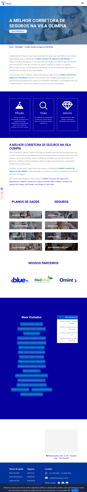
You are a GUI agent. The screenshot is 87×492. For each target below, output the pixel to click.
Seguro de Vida (14, 481)
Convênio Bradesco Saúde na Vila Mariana (31, 329)
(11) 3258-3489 (54, 473)
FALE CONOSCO (18, 31)
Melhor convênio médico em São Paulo (31, 347)
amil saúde (29, 184)
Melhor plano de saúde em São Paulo (31, 357)
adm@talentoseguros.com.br (58, 478)
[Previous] (12, 280)
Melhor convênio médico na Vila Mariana (31, 352)
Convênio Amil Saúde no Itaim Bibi (31, 324)
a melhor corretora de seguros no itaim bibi (36, 181)
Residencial (31, 477)
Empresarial (31, 481)
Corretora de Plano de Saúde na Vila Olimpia (31, 343)
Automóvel (30, 473)
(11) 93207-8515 (66, 473)
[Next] (75, 280)
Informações (19, 47)
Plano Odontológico (16, 477)
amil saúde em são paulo (44, 184)
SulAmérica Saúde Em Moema (41, 389)
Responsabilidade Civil (34, 484)
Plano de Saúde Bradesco (31, 371)
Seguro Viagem (14, 484)
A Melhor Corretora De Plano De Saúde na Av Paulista (72, 340)
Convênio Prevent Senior (31, 333)
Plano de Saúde (14, 473)
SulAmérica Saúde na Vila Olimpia (31, 394)
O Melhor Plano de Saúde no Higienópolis (32, 361)
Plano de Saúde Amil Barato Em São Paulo (31, 366)
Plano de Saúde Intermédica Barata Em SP (31, 380)
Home (11, 47)
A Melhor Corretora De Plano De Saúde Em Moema (72, 322)
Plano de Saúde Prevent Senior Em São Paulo (31, 385)
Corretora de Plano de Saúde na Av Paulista (31, 338)
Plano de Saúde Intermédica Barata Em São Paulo (31, 375)
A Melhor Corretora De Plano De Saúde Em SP (72, 334)
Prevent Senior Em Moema (20, 389)
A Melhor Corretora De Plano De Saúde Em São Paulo (72, 328)
